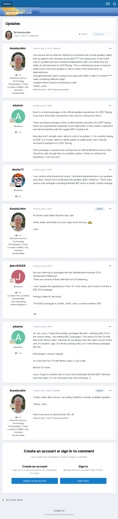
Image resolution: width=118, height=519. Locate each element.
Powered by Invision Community (59, 514)
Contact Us (59, 510)
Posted (42, 48)
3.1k (18, 75)
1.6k (18, 196)
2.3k (18, 132)
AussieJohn (23, 32)
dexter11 (18, 169)
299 (18, 292)
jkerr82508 (18, 265)
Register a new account (35, 481)
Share (83, 34)
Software (34, 35)
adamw (18, 105)
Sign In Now (83, 481)
